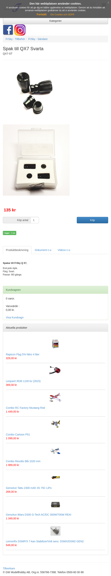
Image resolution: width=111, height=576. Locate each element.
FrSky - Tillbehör (15, 39)
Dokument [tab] (43, 250)
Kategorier (55, 20)
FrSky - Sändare (38, 39)
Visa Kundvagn (15, 317)
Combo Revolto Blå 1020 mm (23, 461)
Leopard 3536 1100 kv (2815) (23, 381)
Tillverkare (9, 568)
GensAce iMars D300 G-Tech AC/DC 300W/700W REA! (38, 514)
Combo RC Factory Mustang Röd (25, 407)
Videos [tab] (64, 250)
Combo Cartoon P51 (18, 434)
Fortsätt (42, 14)
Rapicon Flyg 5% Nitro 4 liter (22, 354)
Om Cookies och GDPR (62, 14)
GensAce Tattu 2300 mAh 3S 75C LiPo (29, 487)
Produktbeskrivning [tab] (17, 250)
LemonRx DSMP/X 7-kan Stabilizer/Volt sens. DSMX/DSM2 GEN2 (45, 541)
